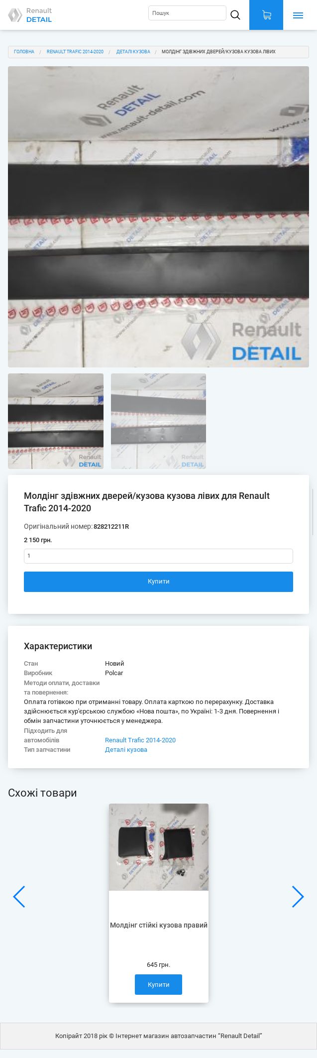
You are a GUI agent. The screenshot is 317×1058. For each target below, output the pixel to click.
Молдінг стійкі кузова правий (159, 925)
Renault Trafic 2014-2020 (75, 51)
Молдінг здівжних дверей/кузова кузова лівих (219, 51)
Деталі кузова (133, 51)
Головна (24, 51)
